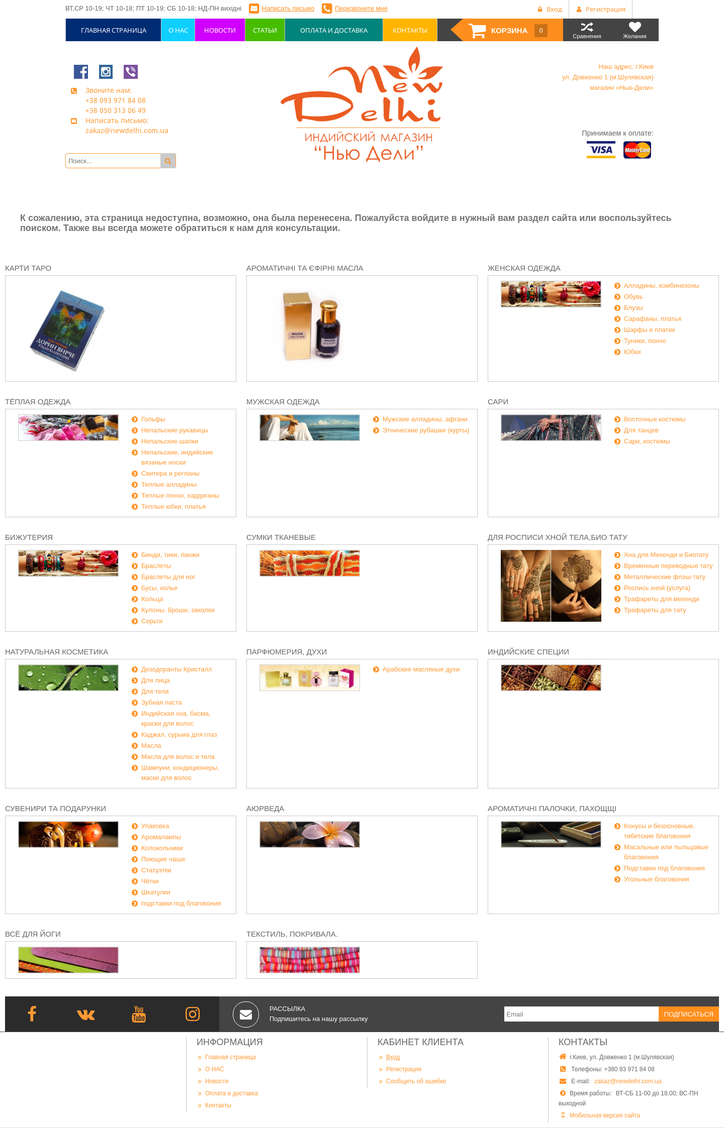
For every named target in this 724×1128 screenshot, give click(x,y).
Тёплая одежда (37, 401)
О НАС (210, 1069)
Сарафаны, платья (652, 318)
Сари (498, 401)
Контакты (214, 1105)
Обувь (633, 296)
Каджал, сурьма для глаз (179, 734)
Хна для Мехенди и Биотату (666, 554)
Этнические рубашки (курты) (426, 430)
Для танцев (641, 430)
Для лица (155, 680)
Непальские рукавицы (174, 430)
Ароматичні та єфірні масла (305, 268)
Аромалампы (161, 837)
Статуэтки (156, 870)
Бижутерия (29, 537)
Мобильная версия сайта (605, 1115)
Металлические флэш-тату (664, 577)
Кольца (152, 599)
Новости (212, 1081)
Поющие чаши (163, 859)
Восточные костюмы (655, 419)
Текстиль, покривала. (292, 934)
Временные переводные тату (668, 566)
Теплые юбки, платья (173, 506)
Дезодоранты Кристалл (176, 669)
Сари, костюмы (647, 441)
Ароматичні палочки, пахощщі (552, 808)
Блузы (633, 307)
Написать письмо (288, 8)
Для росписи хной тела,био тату (557, 537)
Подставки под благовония (664, 868)
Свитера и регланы (170, 473)
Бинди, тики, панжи (170, 554)
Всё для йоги (33, 934)
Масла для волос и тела (178, 756)
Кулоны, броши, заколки (178, 610)
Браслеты (156, 566)
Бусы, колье (159, 588)
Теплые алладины (169, 484)
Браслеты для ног (168, 577)
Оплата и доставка (227, 1093)
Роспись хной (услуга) (657, 588)
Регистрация (399, 1069)
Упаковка (155, 826)
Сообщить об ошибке (412, 1081)
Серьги (152, 621)
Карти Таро (28, 268)
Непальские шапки (169, 441)
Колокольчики (162, 848)
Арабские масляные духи (421, 669)
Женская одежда (524, 268)
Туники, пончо (645, 341)
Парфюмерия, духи (286, 651)
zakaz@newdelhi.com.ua (628, 1081)
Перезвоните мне (361, 8)
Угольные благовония (656, 879)
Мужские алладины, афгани (425, 419)
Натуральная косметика (56, 651)
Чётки (150, 881)
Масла (151, 745)
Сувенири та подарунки (55, 808)
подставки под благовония (181, 903)
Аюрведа (265, 808)
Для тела (154, 691)
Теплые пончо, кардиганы (180, 495)
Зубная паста (161, 702)
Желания (635, 30)
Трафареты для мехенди (661, 599)
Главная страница (226, 1057)
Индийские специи (528, 651)
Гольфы (153, 419)
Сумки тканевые (281, 537)
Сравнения (587, 30)
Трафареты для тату (655, 610)
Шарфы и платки (649, 329)
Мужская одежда (283, 401)
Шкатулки (155, 892)
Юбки (632, 352)
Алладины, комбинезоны (661, 285)
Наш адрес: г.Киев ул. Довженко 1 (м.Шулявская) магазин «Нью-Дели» (608, 77)
